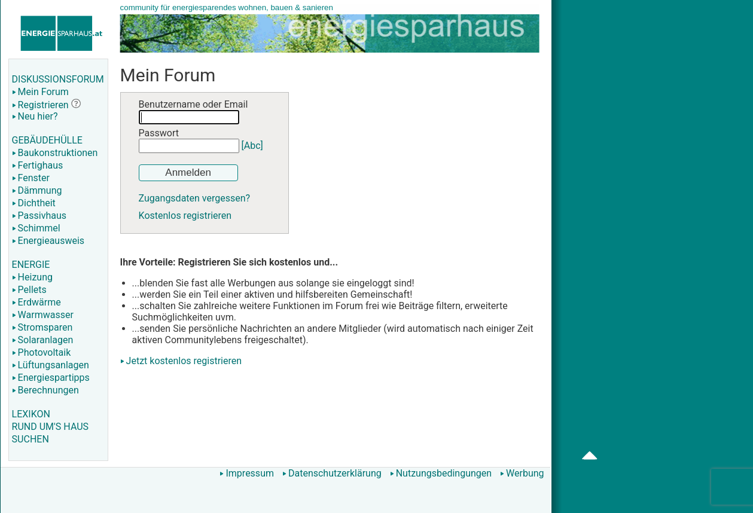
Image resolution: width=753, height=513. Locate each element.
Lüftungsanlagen (50, 365)
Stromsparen (42, 327)
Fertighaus (37, 165)
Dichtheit (34, 203)
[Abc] (252, 145)
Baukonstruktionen (55, 152)
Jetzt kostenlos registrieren (184, 361)
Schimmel (36, 228)
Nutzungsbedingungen (441, 473)
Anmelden (188, 172)
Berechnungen (45, 390)
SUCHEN (30, 439)
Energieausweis (48, 240)
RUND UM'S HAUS (50, 426)
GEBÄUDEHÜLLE (47, 140)
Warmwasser (43, 314)
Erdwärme (36, 302)
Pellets (29, 289)
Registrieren (40, 105)
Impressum (247, 473)
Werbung (522, 473)
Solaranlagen (43, 340)
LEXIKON (31, 414)
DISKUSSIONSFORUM (58, 79)
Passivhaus (39, 215)
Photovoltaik (41, 352)
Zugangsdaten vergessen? (195, 198)
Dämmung (37, 190)
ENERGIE (31, 264)
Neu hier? (35, 116)
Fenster (31, 178)
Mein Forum (40, 91)
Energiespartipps (51, 377)
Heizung (32, 277)
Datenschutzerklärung (332, 473)
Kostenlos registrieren (185, 215)
